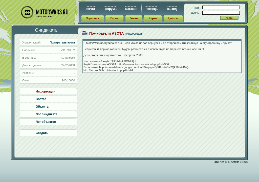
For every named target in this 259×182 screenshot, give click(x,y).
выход (172, 9)
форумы (110, 9)
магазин (131, 9)
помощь (151, 9)
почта (91, 9)
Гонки (134, 18)
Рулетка (172, 18)
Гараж (114, 18)
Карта (153, 18)
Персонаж (92, 18)
